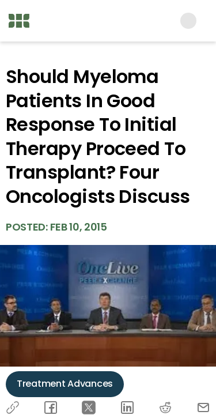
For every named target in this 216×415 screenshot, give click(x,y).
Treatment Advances (65, 383)
